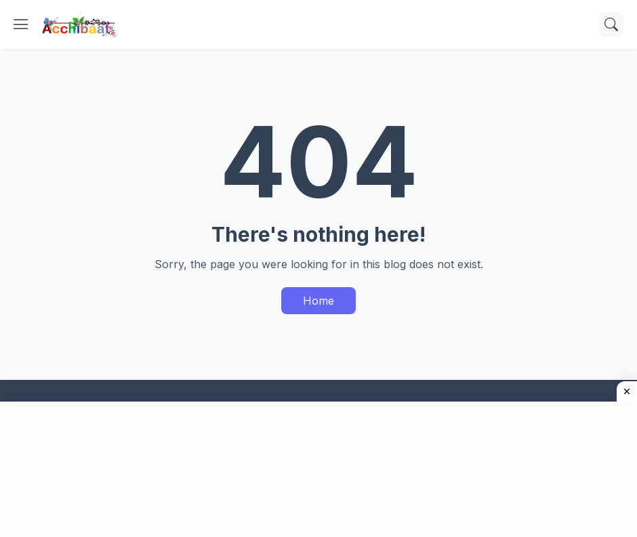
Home (318, 300)
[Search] (611, 24)
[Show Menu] (21, 24)
